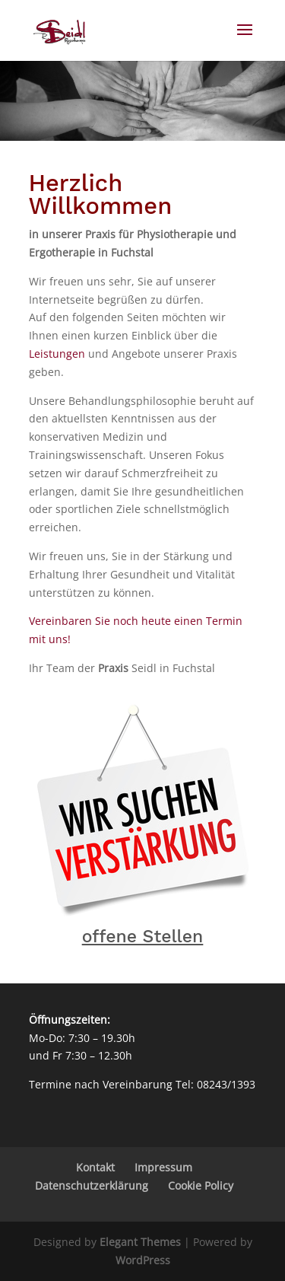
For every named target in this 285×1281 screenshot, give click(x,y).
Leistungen (57, 353)
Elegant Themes (140, 1242)
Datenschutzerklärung (91, 1185)
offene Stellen (143, 936)
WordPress (143, 1260)
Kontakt (95, 1167)
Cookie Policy (200, 1185)
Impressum (163, 1167)
